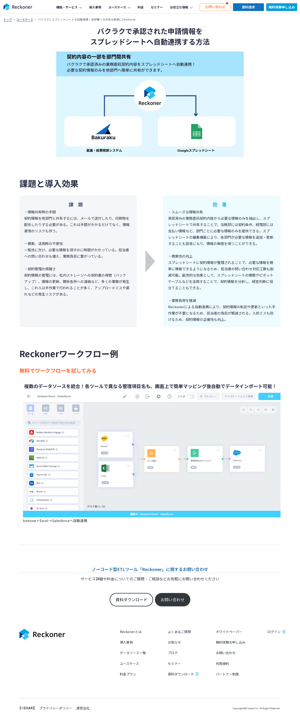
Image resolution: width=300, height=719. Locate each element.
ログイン (274, 631)
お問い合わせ (172, 599)
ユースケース (25, 19)
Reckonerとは (131, 631)
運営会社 (83, 708)
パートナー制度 (227, 674)
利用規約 (222, 663)
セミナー (174, 663)
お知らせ (174, 642)
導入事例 (126, 642)
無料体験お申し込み (230, 642)
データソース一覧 (133, 652)
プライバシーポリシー (55, 708)
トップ (8, 19)
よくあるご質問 (179, 631)
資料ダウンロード (131, 599)
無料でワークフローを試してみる (58, 370)
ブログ (173, 652)
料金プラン (128, 674)
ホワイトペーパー (229, 631)
